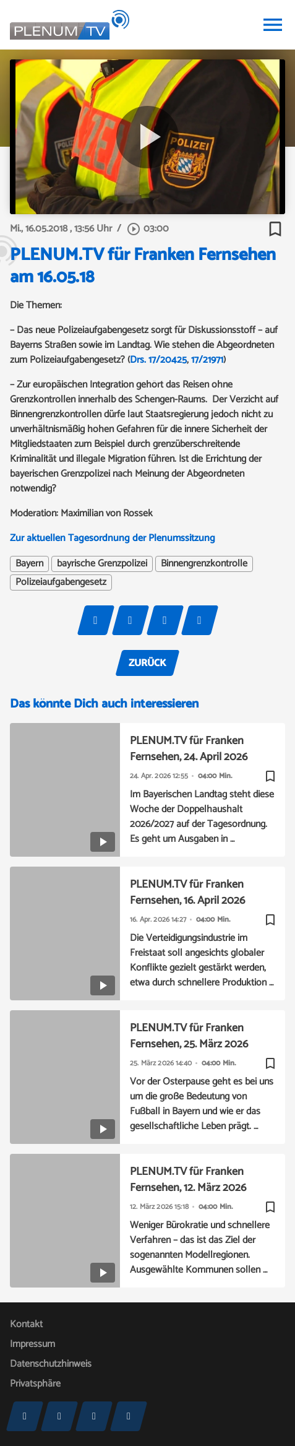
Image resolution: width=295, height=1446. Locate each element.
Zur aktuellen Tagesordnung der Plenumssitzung (112, 538)
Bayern (29, 564)
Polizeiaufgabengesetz (60, 582)
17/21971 (207, 360)
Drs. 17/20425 (158, 360)
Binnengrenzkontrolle (204, 564)
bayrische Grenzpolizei (102, 564)
